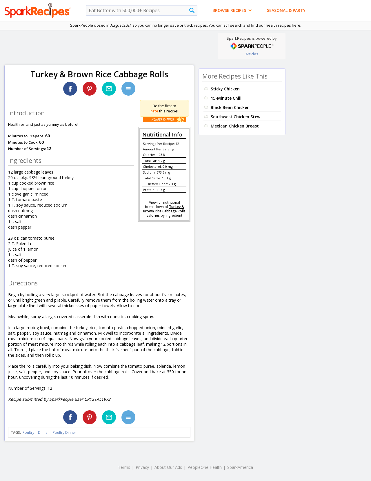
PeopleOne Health (205, 467)
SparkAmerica (240, 467)
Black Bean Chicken (230, 107)
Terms (124, 467)
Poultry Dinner (64, 432)
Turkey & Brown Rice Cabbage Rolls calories (164, 211)
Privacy (142, 467)
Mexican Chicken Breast (235, 126)
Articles (251, 54)
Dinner (43, 432)
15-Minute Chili (226, 98)
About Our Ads (168, 467)
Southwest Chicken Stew (235, 116)
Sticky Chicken (225, 89)
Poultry (28, 432)
